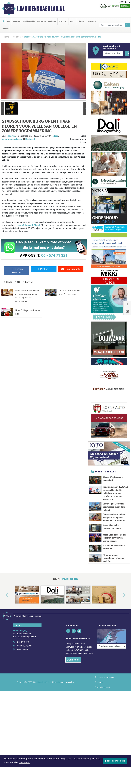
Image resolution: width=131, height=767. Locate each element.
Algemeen (17, 21)
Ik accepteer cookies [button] (115, 761)
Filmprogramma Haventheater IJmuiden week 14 (114, 558)
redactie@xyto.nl (24, 646)
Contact (5, 29)
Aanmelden (73, 659)
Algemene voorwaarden (104, 677)
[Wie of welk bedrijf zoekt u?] (113, 53)
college (54, 136)
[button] (2, 108)
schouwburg (7, 139)
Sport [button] (72, 21)
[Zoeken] (127, 25)
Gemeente (41, 21)
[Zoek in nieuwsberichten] (112, 25)
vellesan (18, 139)
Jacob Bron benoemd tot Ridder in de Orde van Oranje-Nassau (114, 538)
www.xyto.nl (22, 649)
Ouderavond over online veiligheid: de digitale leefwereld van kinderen (114, 517)
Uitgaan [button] (81, 21)
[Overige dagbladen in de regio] (111, 636)
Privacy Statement (102, 687)
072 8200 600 (23, 642)
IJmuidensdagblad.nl (41, 8)
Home (6, 37)
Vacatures (92, 21)
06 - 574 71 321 (54, 255)
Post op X (43, 269)
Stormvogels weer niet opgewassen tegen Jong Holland (114, 507)
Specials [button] (62, 21)
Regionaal (52, 21)
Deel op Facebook (17, 271)
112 (8, 21)
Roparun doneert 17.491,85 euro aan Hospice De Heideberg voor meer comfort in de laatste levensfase (115, 493)
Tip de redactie (71, 269)
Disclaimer (99, 682)
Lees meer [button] (24, 762)
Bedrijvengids (29, 21)
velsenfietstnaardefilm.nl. (28, 225)
